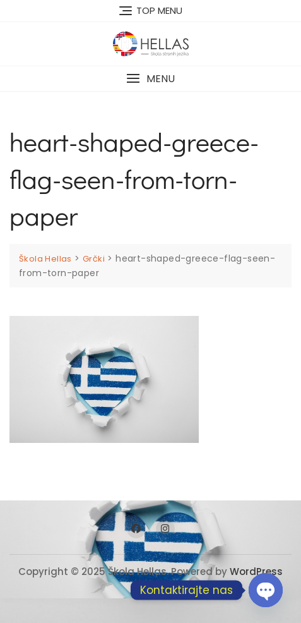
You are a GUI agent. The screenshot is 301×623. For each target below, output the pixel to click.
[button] (150, 79)
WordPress (256, 571)
